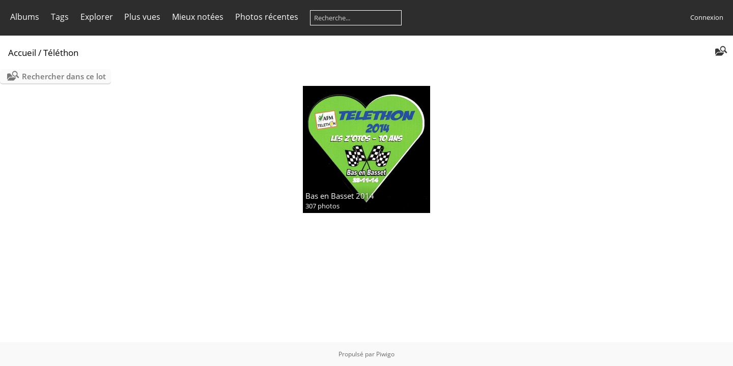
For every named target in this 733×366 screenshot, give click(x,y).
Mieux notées (197, 16)
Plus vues (142, 16)
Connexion (706, 17)
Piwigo (385, 354)
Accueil (22, 52)
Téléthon (60, 52)
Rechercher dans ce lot (64, 76)
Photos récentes (266, 16)
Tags (60, 16)
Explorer (96, 16)
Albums (24, 16)
